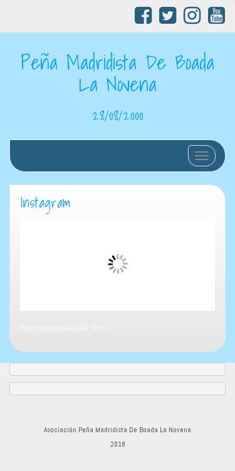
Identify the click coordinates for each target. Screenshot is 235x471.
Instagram (45, 202)
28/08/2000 (118, 115)
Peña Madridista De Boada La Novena (117, 73)
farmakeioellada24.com (63, 327)
